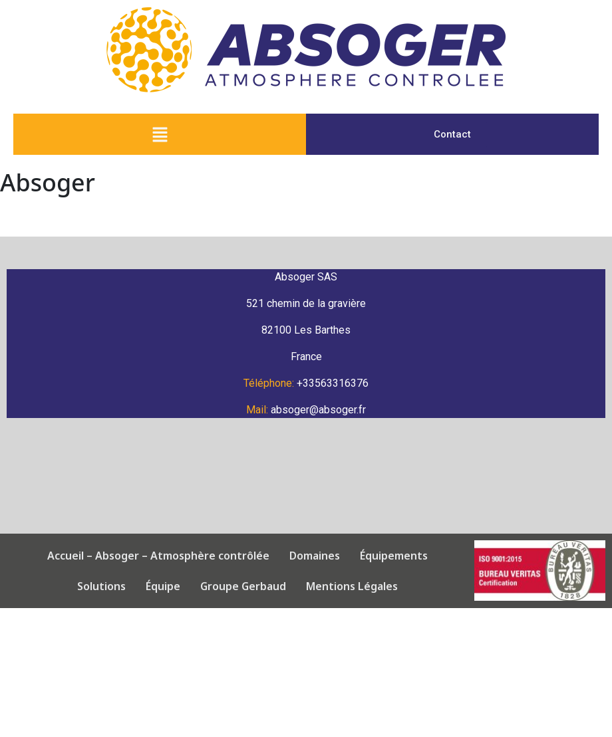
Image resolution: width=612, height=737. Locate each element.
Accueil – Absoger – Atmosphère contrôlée (142, 555)
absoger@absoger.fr (318, 409)
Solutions (455, 555)
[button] (159, 134)
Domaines (298, 555)
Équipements (377, 555)
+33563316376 (333, 383)
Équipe (146, 586)
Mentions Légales (335, 586)
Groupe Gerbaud (226, 586)
